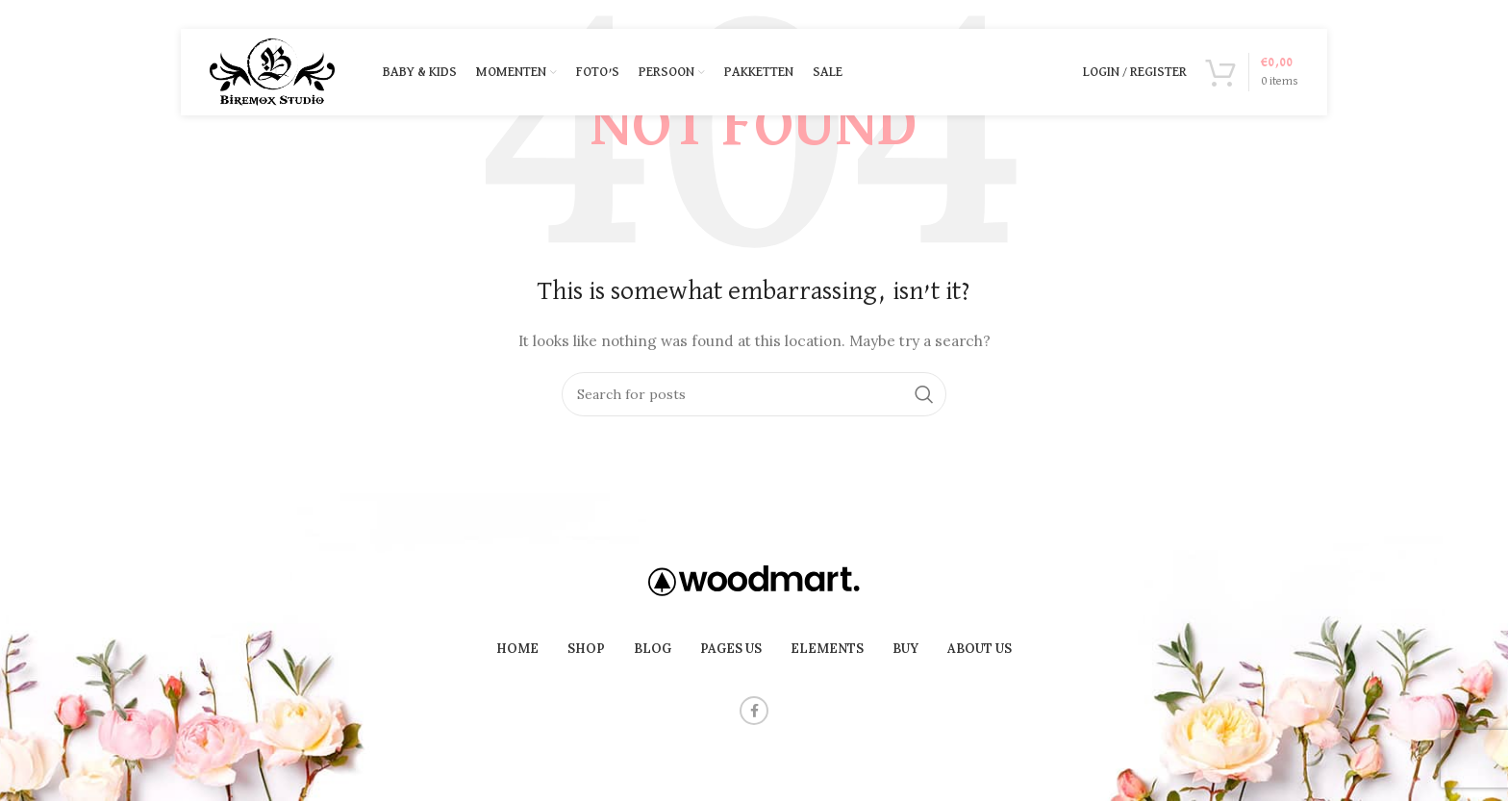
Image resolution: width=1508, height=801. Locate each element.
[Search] (754, 394)
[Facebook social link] (754, 710)
